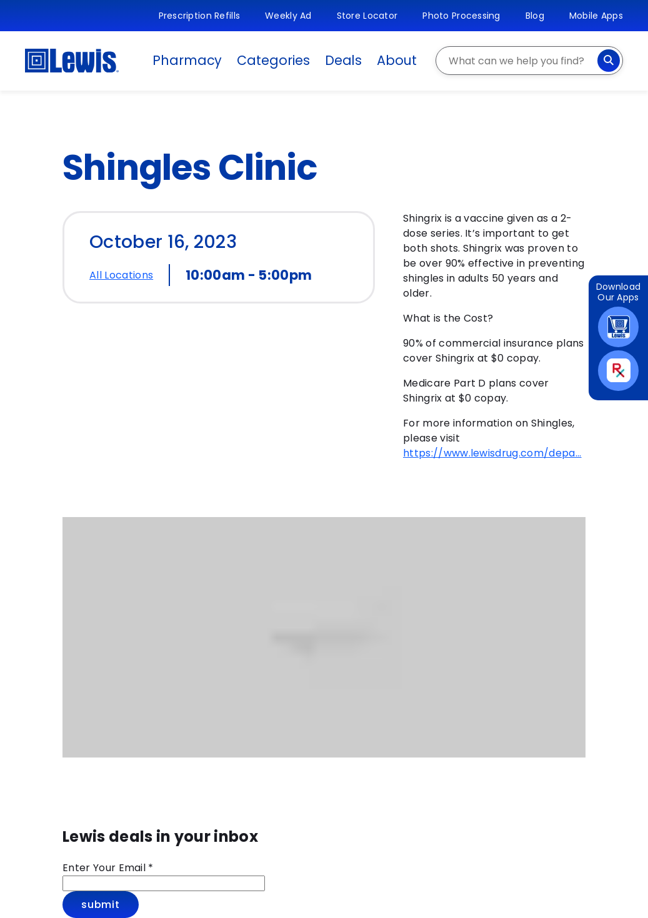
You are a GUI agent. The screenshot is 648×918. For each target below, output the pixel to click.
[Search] (608, 60)
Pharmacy (187, 60)
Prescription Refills (200, 15)
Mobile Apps (596, 15)
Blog (535, 15)
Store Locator (367, 15)
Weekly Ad (288, 15)
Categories (273, 60)
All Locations (121, 275)
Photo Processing (461, 15)
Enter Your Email (108, 868)
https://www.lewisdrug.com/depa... (492, 453)
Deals (343, 60)
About (397, 60)
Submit (100, 904)
